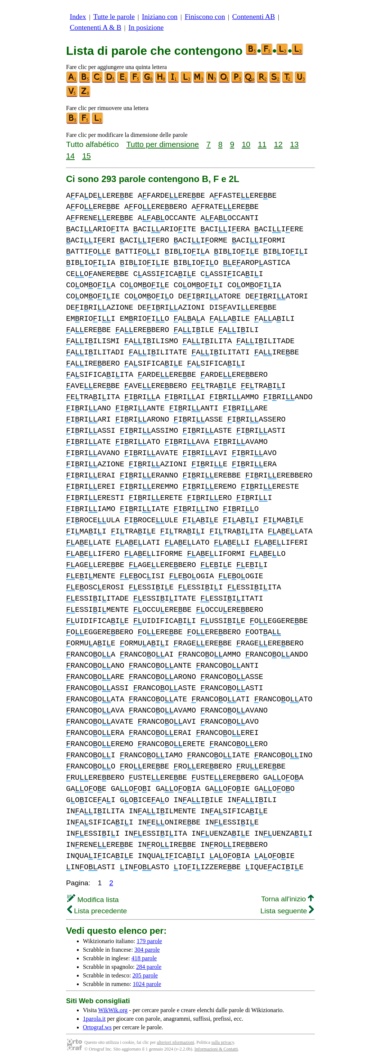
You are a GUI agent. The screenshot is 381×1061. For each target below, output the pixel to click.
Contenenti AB (253, 17)
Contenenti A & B (95, 27)
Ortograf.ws (97, 1027)
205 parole (145, 975)
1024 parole (147, 984)
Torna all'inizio (287, 899)
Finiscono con (205, 17)
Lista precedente (97, 911)
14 (70, 155)
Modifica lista (93, 900)
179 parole (149, 941)
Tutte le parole (114, 17)
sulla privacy (222, 1042)
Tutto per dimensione (162, 144)
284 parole (149, 967)
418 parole (144, 958)
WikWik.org (113, 1010)
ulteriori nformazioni (175, 1042)
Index (78, 17)
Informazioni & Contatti (216, 1049)
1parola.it (94, 1018)
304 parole (147, 949)
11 (262, 144)
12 (278, 144)
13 (294, 144)
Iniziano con (159, 17)
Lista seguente (287, 911)
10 (246, 144)
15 (86, 155)
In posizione (145, 27)
